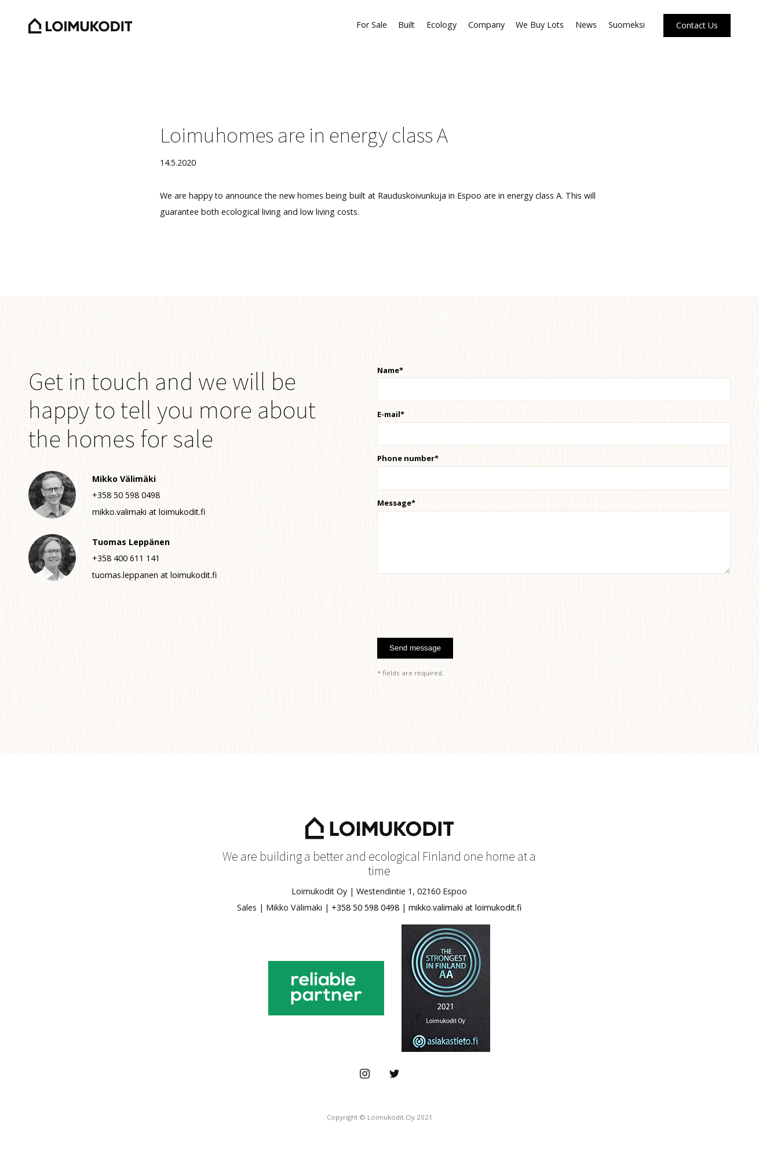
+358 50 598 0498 (365, 907)
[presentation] (465, 602)
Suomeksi (626, 24)
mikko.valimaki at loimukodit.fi (464, 907)
